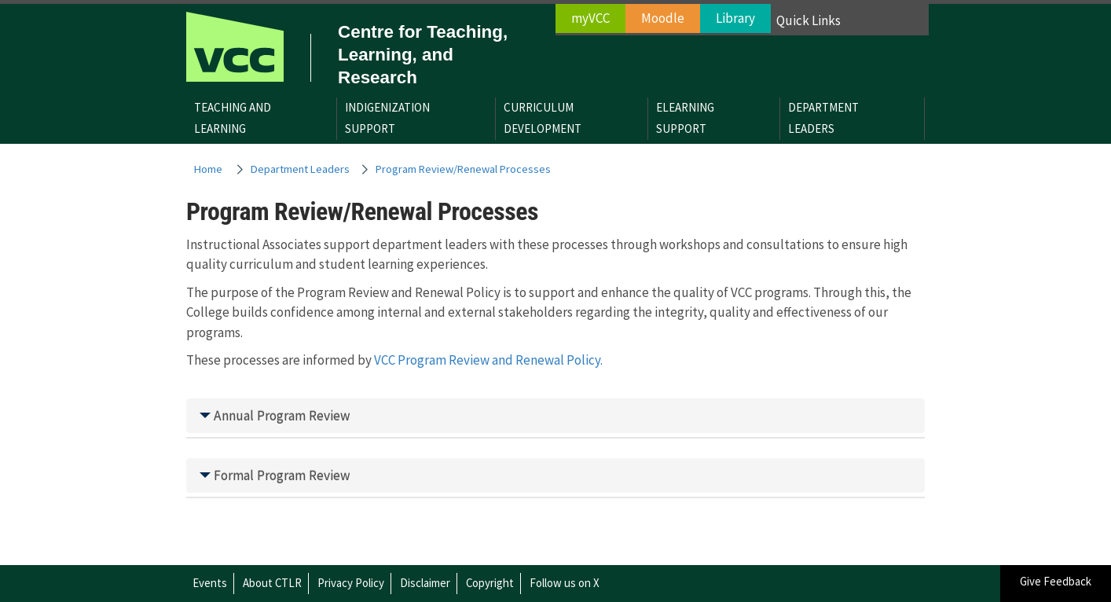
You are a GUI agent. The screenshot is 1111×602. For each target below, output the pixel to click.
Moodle (662, 18)
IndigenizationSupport (387, 118)
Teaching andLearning (232, 118)
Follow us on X (565, 582)
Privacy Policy (350, 582)
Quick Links (808, 20)
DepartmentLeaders (823, 118)
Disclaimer (425, 582)
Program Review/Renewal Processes (463, 169)
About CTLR (272, 582)
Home (208, 169)
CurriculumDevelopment (542, 118)
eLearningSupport (685, 118)
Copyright (490, 582)
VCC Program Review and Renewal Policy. (488, 360)
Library (735, 18)
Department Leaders (300, 169)
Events (209, 582)
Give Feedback (1055, 581)
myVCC (590, 18)
